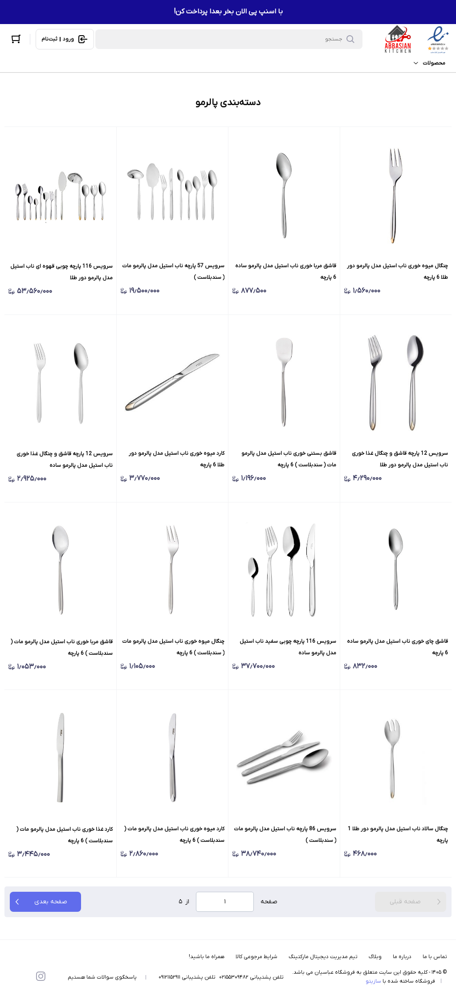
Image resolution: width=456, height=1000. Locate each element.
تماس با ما (435, 956)
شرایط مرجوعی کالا (256, 956)
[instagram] (40, 977)
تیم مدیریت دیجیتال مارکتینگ (323, 956)
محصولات (427, 63)
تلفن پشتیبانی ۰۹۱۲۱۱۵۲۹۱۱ (187, 977)
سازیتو (373, 981)
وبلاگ (375, 956)
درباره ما (402, 956)
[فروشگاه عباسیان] (417, 39)
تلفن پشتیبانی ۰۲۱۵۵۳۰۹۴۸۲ (251, 977)
